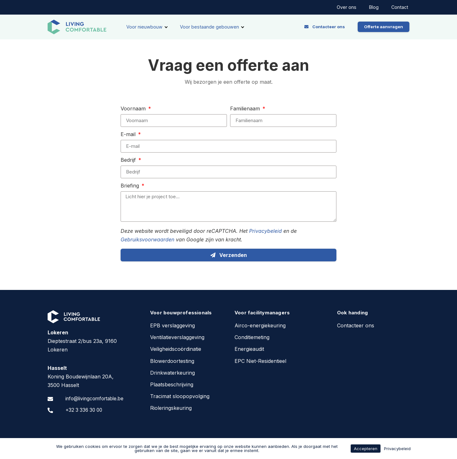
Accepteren (365, 448)
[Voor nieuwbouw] (147, 27)
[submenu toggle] (166, 27)
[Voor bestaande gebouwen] (212, 27)
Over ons (346, 7)
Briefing (131, 186)
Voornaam (134, 109)
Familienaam (246, 109)
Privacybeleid (265, 231)
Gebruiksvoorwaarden (147, 239)
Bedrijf (129, 160)
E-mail (129, 134)
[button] (324, 27)
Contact (399, 7)
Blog (374, 7)
